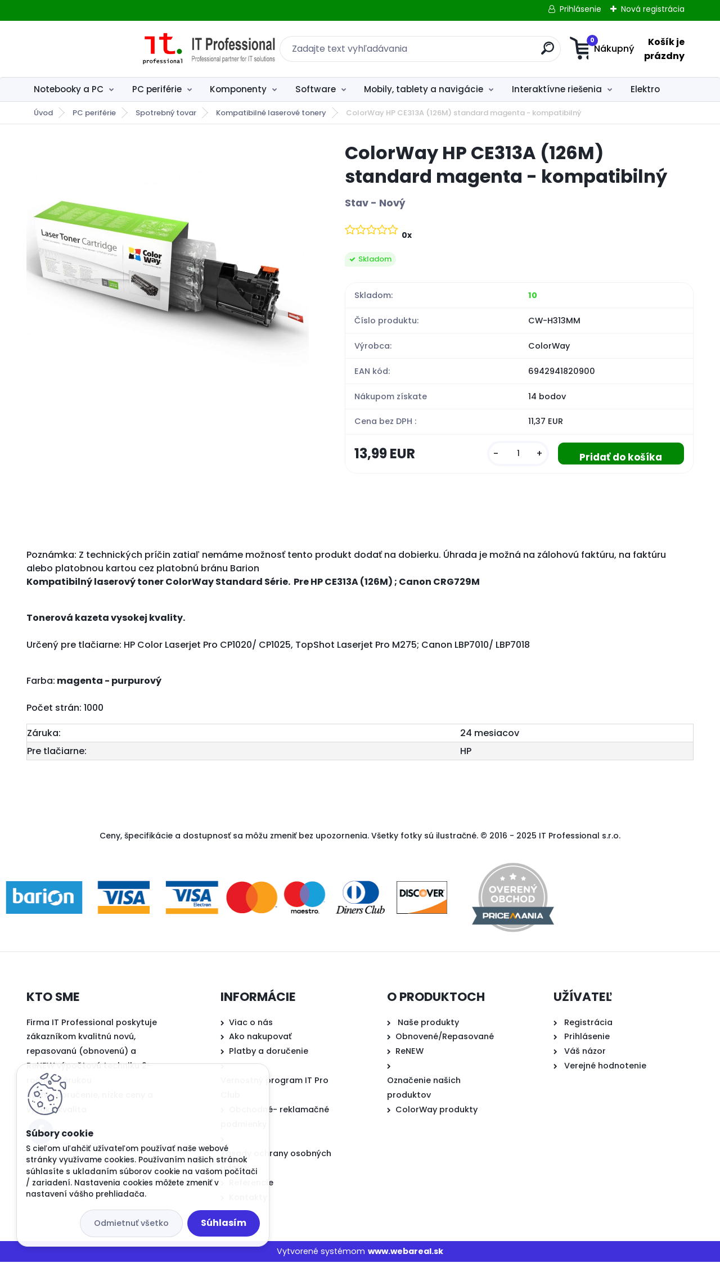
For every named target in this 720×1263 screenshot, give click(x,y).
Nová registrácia (653, 9)
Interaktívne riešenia (557, 89)
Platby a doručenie (268, 1052)
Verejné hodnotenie (605, 1066)
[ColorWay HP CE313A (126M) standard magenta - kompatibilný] (167, 268)
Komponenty (238, 89)
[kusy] (514, 454)
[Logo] (95, 49)
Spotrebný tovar (166, 112)
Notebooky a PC (69, 89)
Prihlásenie (580, 9)
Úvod (43, 112)
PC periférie (157, 89)
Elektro (645, 89)
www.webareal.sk (405, 1251)
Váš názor (585, 1052)
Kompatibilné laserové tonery (271, 112)
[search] (470, 53)
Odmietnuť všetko (131, 1223)
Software (315, 89)
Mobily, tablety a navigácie (423, 89)
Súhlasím (223, 1222)
